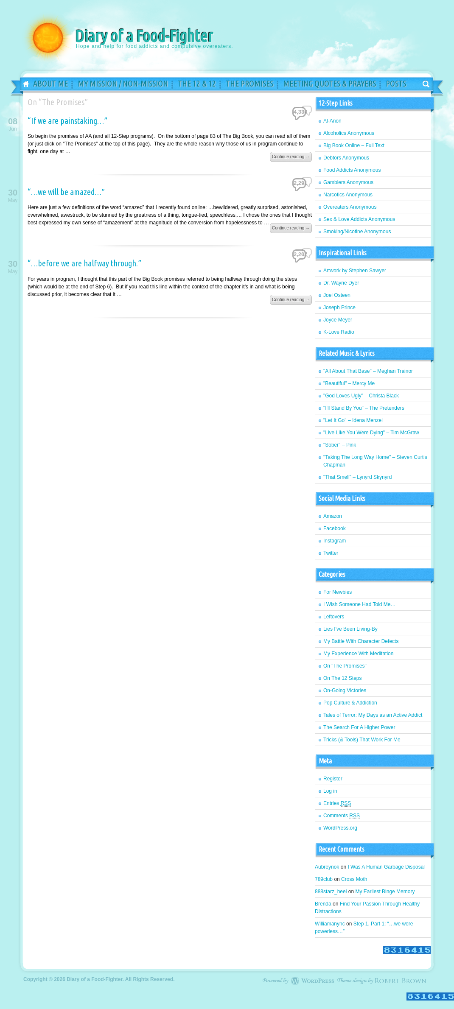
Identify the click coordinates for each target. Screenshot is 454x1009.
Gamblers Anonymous (348, 182)
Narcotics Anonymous (348, 195)
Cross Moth (354, 879)
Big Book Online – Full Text (353, 145)
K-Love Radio (338, 332)
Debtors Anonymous (346, 158)
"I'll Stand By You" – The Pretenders (363, 408)
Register (332, 779)
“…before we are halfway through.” (84, 263)
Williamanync (330, 924)
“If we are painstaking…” (67, 121)
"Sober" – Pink (339, 445)
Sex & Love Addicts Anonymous (359, 219)
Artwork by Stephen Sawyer (354, 271)
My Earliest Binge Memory (385, 891)
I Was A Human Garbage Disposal (386, 867)
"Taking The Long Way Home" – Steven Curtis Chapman (375, 461)
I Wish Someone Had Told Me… (359, 604)
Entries (337, 803)
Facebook (334, 528)
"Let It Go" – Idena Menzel (353, 420)
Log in (330, 791)
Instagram (334, 541)
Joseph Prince (339, 307)
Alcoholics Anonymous (348, 133)
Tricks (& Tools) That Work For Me (362, 740)
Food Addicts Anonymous (352, 170)
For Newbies (337, 592)
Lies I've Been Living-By (350, 629)
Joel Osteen (336, 295)
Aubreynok (327, 867)
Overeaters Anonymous (349, 207)
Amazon (332, 516)
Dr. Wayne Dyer (341, 283)
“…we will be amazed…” (66, 192)
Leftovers (333, 617)
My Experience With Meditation (358, 654)
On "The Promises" (345, 666)
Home (23, 84)
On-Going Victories (344, 690)
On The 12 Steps (342, 678)
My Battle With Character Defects (360, 641)
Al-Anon (332, 121)
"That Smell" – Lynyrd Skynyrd (357, 477)
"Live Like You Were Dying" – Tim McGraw (371, 433)
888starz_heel (331, 891)
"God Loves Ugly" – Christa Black (361, 396)
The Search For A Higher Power (359, 727)
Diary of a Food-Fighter (117, 38)
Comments (341, 816)
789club (324, 879)
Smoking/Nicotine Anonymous (357, 232)
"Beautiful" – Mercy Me (349, 383)
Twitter (330, 553)
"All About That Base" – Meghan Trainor (368, 371)
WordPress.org (340, 828)
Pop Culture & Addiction (350, 703)
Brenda (323, 904)
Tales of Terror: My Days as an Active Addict (372, 715)
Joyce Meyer (337, 320)
